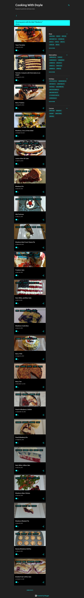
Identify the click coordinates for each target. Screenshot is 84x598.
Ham (62, 42)
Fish (57, 42)
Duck (51, 42)
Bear (58, 36)
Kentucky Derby (54, 89)
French (59, 65)
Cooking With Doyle (29, 5)
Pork (52, 44)
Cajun (60, 57)
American (53, 57)
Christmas (60, 84)
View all (17, 24)
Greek (59, 68)
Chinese (52, 63)
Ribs (57, 44)
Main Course (58, 113)
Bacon (52, 36)
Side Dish (52, 116)
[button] (43, 51)
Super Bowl (53, 98)
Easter (52, 86)
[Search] (69, 5)
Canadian (61, 60)
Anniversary (62, 81)
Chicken (61, 39)
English (59, 63)
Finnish (52, 65)
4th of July (53, 81)
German (52, 68)
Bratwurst (53, 39)
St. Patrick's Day (54, 95)
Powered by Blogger (42, 595)
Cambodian (53, 60)
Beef (64, 36)
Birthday (52, 84)
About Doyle (25, 15)
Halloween (59, 86)
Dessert (52, 113)
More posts (30, 590)
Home (17, 15)
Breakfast (58, 110)
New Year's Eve (54, 92)
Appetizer (52, 110)
